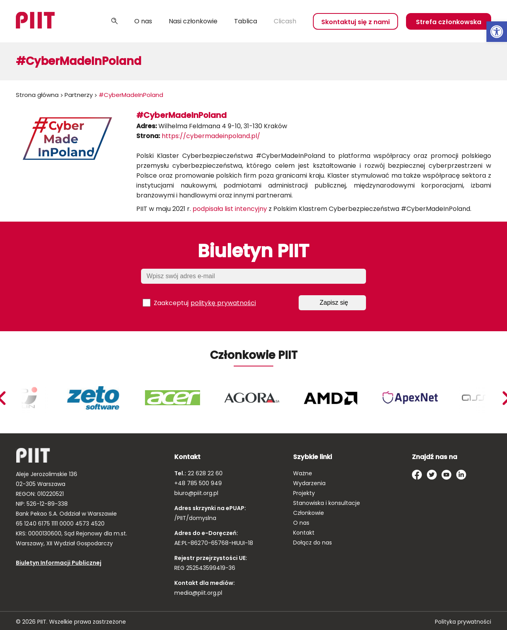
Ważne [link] (302, 473)
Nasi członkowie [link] (193, 21)
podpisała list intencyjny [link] (230, 208)
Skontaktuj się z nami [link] (355, 22)
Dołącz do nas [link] (312, 543)
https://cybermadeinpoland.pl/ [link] (211, 135)
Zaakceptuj (199, 302)
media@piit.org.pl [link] (198, 593)
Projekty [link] (304, 493)
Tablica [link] (245, 21)
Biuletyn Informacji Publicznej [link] (58, 563)
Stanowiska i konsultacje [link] (326, 503)
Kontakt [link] (303, 533)
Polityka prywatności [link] (463, 622)
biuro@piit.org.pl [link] (196, 493)
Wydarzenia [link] (309, 483)
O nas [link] (143, 21)
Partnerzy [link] (79, 95)
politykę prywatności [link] (223, 302)
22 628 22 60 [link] (204, 473)
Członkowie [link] (308, 513)
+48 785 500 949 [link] (198, 483)
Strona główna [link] (37, 95)
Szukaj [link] (114, 21)
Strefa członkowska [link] (448, 22)
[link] (496, 31)
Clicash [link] (285, 21)
